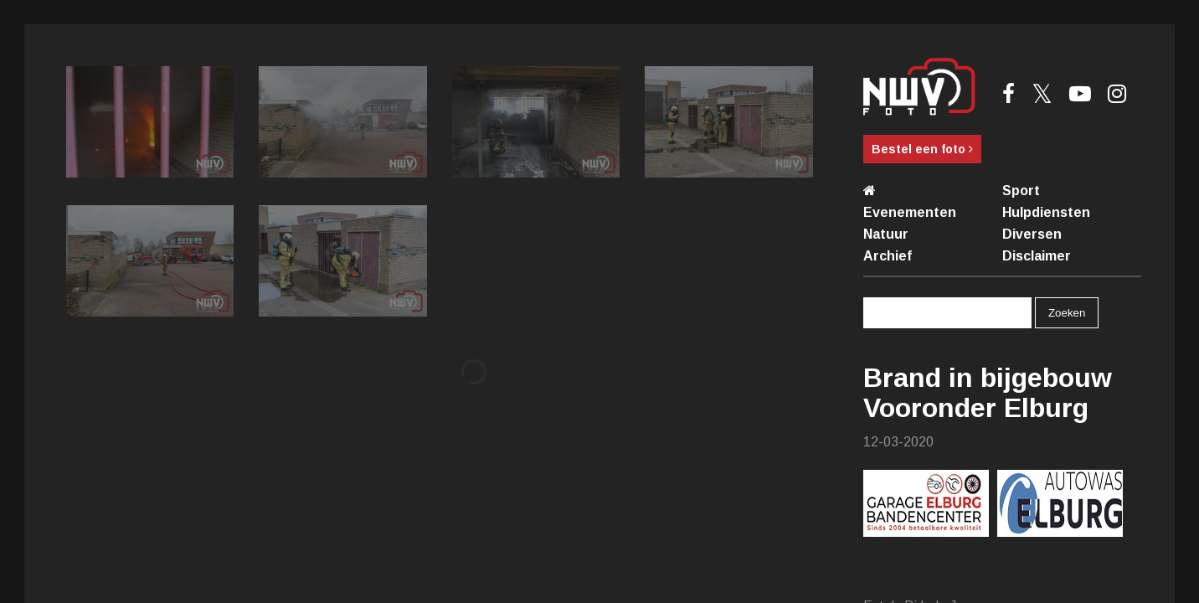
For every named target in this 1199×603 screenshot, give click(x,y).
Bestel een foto (922, 149)
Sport (1021, 190)
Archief (887, 256)
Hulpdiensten (1046, 212)
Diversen (1032, 234)
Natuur (885, 234)
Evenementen (909, 212)
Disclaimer (1036, 256)
